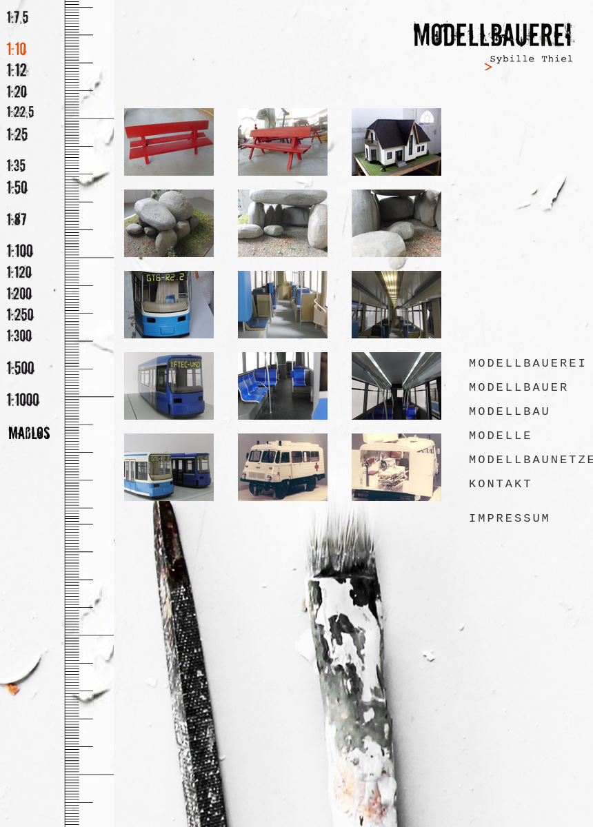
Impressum (510, 518)
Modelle (500, 435)
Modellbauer (519, 387)
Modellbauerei (528, 363)
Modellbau (510, 411)
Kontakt (500, 484)
